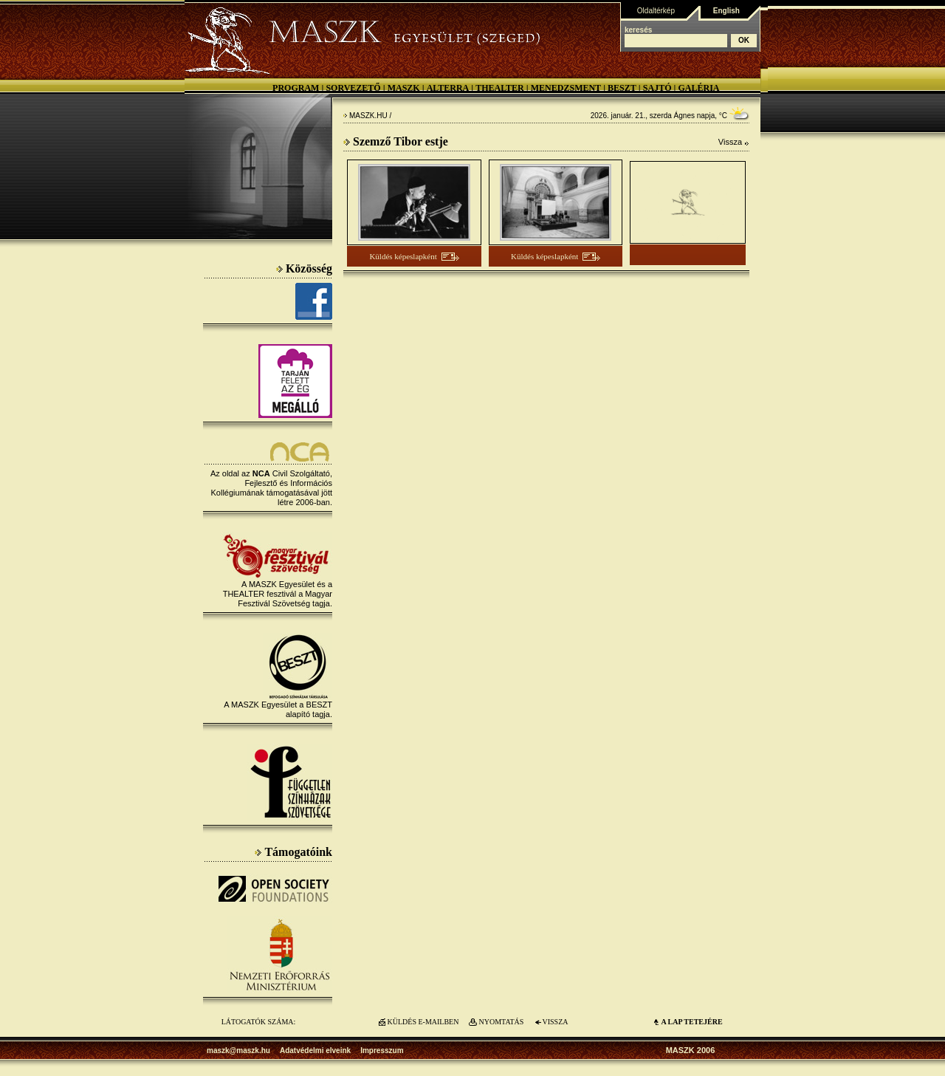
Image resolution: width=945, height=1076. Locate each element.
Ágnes (684, 116)
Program (295, 88)
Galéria (698, 88)
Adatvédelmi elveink (315, 1050)
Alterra (448, 88)
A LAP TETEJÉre (691, 1022)
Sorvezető (353, 88)
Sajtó (657, 88)
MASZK (404, 88)
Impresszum (381, 1050)
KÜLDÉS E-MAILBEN (423, 1022)
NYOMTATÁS (501, 1022)
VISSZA (555, 1022)
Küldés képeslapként (402, 256)
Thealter (499, 88)
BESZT (622, 88)
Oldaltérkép (656, 11)
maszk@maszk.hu (238, 1050)
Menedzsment (566, 88)
